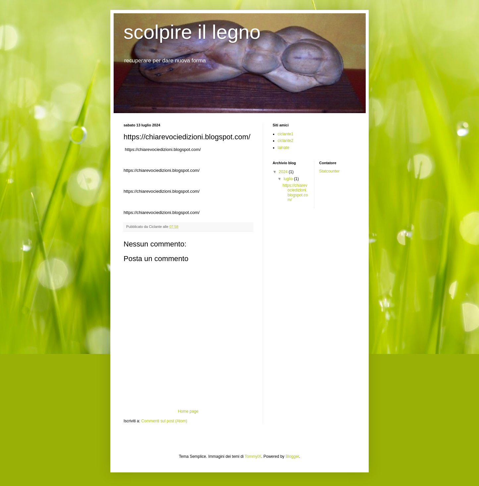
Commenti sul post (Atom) (164, 421)
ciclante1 (285, 134)
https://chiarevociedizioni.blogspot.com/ (295, 192)
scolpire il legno (192, 32)
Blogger (292, 456)
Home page (188, 411)
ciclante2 (285, 140)
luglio (289, 178)
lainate (283, 147)
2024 (284, 172)
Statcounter (329, 171)
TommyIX (253, 456)
